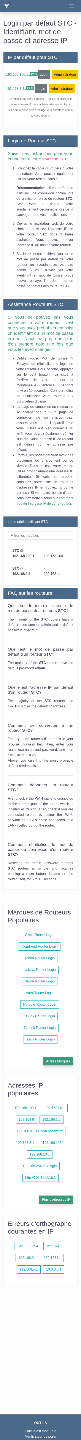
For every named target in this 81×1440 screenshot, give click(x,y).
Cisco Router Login (39, 935)
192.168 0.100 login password (40, 1131)
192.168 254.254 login (39, 1166)
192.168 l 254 (53, 1143)
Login (44, 74)
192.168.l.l (54, 1246)
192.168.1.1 (15, 89)
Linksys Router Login (40, 969)
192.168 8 (26, 1119)
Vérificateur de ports (40, 1436)
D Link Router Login (39, 1016)
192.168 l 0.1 (55, 1108)
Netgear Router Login (39, 1004)
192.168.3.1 (25, 1143)
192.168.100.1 (17, 74)
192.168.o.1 (28, 1269)
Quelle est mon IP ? (40, 1431)
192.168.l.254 (27, 1246)
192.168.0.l (26, 1258)
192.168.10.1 (40, 1154)
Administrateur (65, 74)
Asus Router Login (40, 1039)
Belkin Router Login (40, 981)
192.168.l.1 (52, 1258)
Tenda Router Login (40, 958)
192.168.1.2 (51, 1119)
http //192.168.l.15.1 (40, 1177)
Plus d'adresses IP (56, 1199)
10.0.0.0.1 (53, 1269)
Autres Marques (58, 1061)
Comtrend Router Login (39, 946)
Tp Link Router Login (40, 1028)
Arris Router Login (40, 993)
